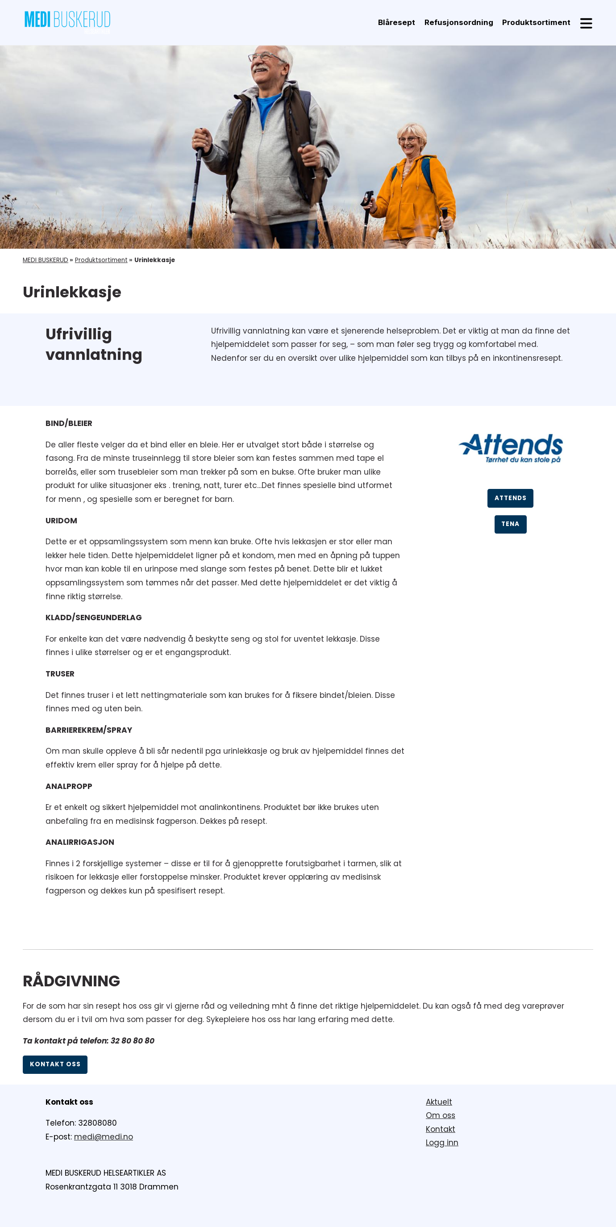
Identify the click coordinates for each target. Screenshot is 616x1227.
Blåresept (396, 22)
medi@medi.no (103, 1136)
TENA (510, 524)
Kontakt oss (55, 1064)
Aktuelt (439, 1102)
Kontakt (440, 1129)
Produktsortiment (536, 22)
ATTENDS (511, 498)
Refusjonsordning (459, 22)
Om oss (440, 1115)
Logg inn (442, 1142)
